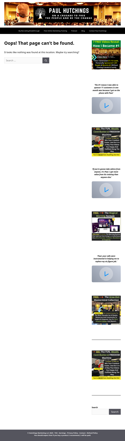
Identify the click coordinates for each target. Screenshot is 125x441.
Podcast (74, 31)
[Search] (45, 60)
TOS (56, 433)
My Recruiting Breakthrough (29, 31)
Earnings (62, 433)
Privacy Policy (72, 433)
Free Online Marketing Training (55, 31)
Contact (82, 433)
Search (95, 407)
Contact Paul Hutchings (98, 31)
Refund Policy (92, 433)
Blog (83, 31)
